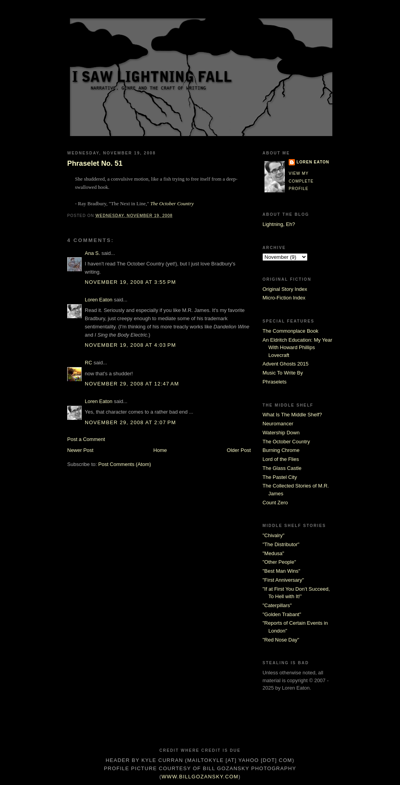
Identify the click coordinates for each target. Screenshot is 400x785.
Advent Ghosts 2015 (285, 364)
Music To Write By (282, 373)
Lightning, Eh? (278, 224)
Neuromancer (277, 424)
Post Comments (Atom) (124, 464)
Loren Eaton (98, 300)
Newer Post (80, 450)
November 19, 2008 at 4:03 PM (130, 345)
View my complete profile (301, 181)
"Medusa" (273, 553)
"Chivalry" (273, 535)
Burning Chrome (281, 450)
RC (88, 363)
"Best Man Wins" (281, 571)
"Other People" (279, 562)
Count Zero (275, 502)
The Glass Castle (282, 468)
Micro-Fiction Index (283, 298)
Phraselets (274, 382)
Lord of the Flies (280, 459)
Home (160, 450)
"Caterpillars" (277, 605)
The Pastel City (279, 477)
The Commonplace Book (290, 331)
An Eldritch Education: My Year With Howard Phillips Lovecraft (297, 347)
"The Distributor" (280, 544)
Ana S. (92, 253)
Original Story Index (284, 289)
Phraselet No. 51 (95, 163)
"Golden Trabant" (281, 614)
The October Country (172, 203)
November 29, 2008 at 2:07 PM (130, 422)
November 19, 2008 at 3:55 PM (130, 282)
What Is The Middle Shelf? (292, 415)
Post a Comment (86, 439)
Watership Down (281, 433)
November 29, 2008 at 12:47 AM (132, 384)
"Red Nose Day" (280, 640)
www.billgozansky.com (200, 777)
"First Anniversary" (283, 580)
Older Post (239, 450)
